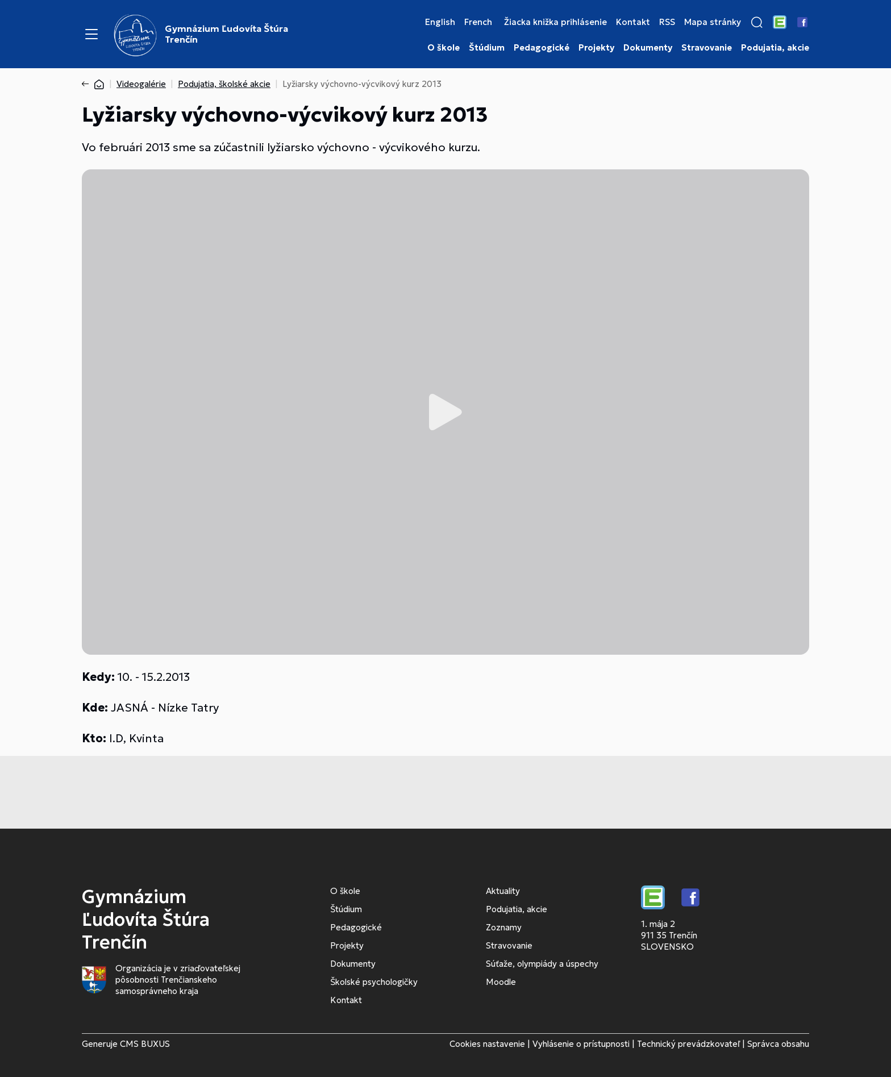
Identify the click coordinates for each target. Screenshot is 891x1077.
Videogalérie (141, 83)
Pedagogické (541, 48)
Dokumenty (647, 48)
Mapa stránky (712, 22)
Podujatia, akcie (775, 48)
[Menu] (91, 34)
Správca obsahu (778, 1043)
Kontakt (633, 22)
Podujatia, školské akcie (224, 83)
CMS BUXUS (145, 1043)
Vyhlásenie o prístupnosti (581, 1043)
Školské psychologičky (374, 981)
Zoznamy (504, 927)
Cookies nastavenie (487, 1043)
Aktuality (503, 890)
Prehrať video (445, 412)
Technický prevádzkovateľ (688, 1043)
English (440, 22)
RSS (667, 22)
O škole (443, 48)
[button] (757, 22)
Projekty (596, 48)
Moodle (501, 981)
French (478, 22)
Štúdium (487, 48)
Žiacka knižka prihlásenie (555, 22)
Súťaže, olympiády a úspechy (542, 963)
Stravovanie (706, 48)
